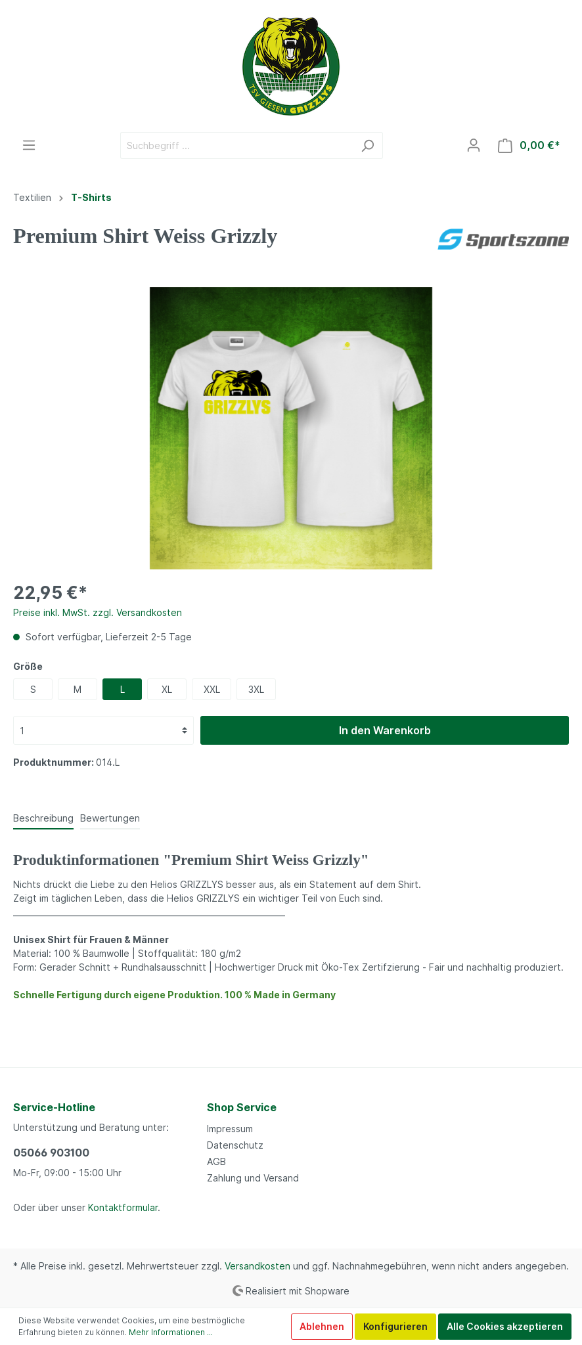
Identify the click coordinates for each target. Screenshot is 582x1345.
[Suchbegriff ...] (236, 145)
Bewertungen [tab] (110, 818)
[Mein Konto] (473, 145)
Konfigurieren (395, 1326)
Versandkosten (257, 1265)
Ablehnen (322, 1326)
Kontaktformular (123, 1207)
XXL (212, 689)
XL (167, 689)
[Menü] (29, 145)
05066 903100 (51, 1152)
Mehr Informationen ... (171, 1332)
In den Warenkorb (385, 730)
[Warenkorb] (529, 145)
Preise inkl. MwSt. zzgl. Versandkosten (97, 612)
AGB (216, 1161)
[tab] (43, 817)
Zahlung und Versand (253, 1177)
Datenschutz (235, 1145)
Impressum (230, 1128)
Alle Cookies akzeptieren (505, 1326)
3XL (256, 689)
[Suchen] (367, 145)
